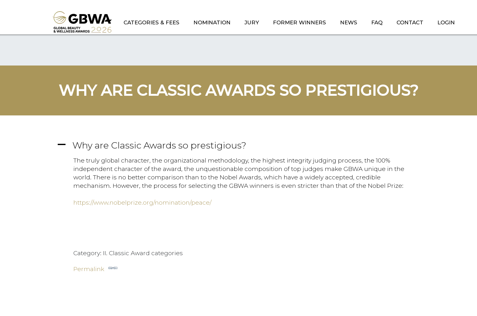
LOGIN (446, 22)
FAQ (376, 22)
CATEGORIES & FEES (151, 22)
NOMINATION (212, 22)
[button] (238, 145)
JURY (252, 22)
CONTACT (410, 22)
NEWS (348, 22)
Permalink (95, 268)
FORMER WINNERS (299, 22)
